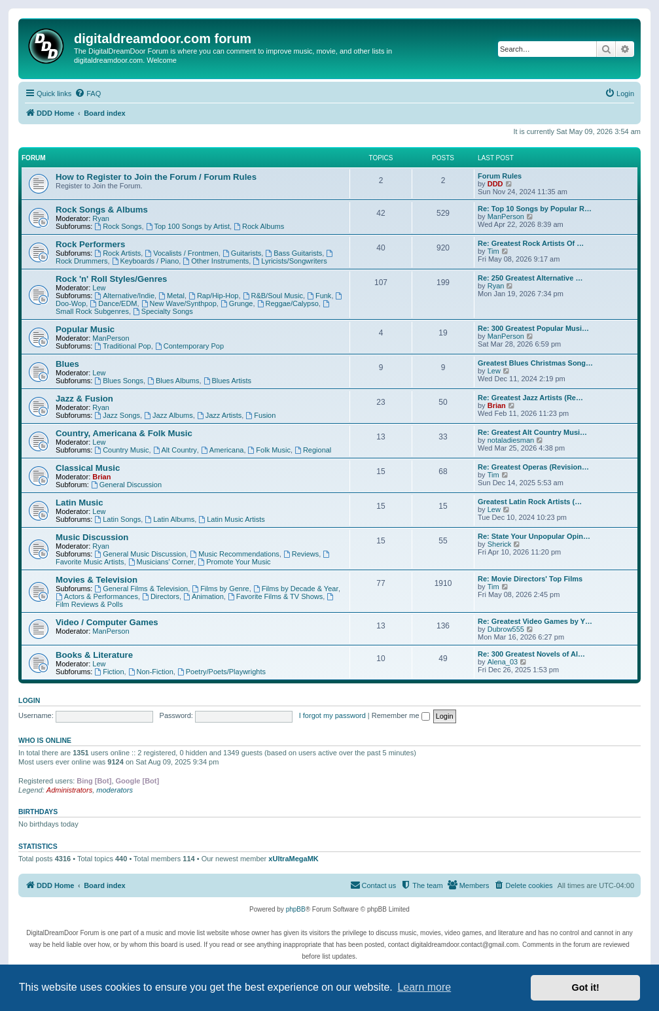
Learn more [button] (424, 987)
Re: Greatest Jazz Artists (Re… (530, 398)
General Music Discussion (140, 554)
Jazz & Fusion (84, 398)
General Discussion (126, 484)
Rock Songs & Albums (102, 209)
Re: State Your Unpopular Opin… (534, 536)
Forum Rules (500, 176)
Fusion (260, 415)
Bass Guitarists (293, 253)
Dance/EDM (113, 303)
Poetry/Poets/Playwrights (221, 672)
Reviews (301, 554)
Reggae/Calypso (288, 303)
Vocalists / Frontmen (182, 253)
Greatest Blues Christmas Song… (535, 363)
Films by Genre (220, 588)
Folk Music (269, 450)
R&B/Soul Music (273, 296)
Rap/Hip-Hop (213, 296)
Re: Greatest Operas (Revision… (533, 467)
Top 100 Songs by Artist (188, 226)
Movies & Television (96, 580)
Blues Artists (227, 381)
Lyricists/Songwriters (290, 261)
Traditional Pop (122, 346)
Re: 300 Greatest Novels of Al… (531, 654)
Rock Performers (90, 244)
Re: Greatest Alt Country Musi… (532, 432)
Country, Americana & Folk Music (124, 433)
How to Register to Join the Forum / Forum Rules (156, 177)
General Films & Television (141, 588)
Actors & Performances (97, 596)
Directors (160, 596)
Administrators (69, 790)
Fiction (109, 672)
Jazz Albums (168, 415)
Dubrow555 (506, 629)
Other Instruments (216, 261)
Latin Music (79, 502)
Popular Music (85, 329)
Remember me (401, 715)
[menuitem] (88, 93)
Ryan (100, 218)
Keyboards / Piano (145, 261)
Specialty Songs (163, 311)
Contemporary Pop (189, 346)
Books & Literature (94, 655)
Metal (171, 296)
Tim (493, 251)
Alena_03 (503, 662)
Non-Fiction (150, 672)
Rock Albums (259, 226)
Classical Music (88, 468)
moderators (114, 790)
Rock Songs (117, 226)
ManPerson (506, 216)
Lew (98, 288)
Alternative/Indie (124, 296)
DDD (495, 184)
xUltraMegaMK (293, 859)
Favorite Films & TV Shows (275, 596)
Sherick (500, 544)
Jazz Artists (219, 415)
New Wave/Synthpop (179, 303)
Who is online (44, 740)
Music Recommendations (234, 554)
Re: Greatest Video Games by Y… (535, 621)
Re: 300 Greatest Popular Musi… (533, 328)
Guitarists (242, 253)
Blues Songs (118, 381)
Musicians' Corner (161, 562)
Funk (319, 296)
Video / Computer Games (107, 622)
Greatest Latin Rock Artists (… (530, 502)
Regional (312, 450)
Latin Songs (117, 519)
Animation (203, 596)
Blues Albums (173, 381)
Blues (67, 364)
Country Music (121, 450)
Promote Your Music (234, 562)
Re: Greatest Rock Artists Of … (531, 243)
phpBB (296, 909)
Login (29, 700)
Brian (497, 405)
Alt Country (175, 450)
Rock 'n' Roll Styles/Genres (111, 279)
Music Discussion (92, 537)
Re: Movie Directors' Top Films (530, 579)
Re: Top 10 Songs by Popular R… (535, 209)
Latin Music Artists (231, 519)
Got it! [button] (585, 987)
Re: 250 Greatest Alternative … (530, 278)
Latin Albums (169, 519)
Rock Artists (117, 253)
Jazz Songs (117, 415)
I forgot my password (332, 715)
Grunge (237, 303)
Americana (222, 450)
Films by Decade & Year (295, 588)
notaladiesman (511, 440)
